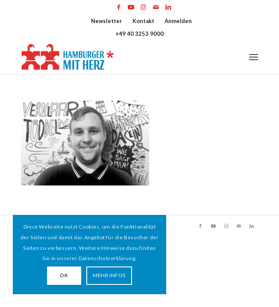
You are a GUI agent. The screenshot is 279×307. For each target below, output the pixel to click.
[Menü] (253, 56)
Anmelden (178, 20)
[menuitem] (107, 21)
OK (64, 275)
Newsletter (106, 20)
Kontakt (143, 20)
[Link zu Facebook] (119, 7)
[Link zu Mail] (156, 7)
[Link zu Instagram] (144, 7)
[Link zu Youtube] (131, 7)
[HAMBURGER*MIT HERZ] (116, 57)
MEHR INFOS (109, 275)
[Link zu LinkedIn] (168, 7)
